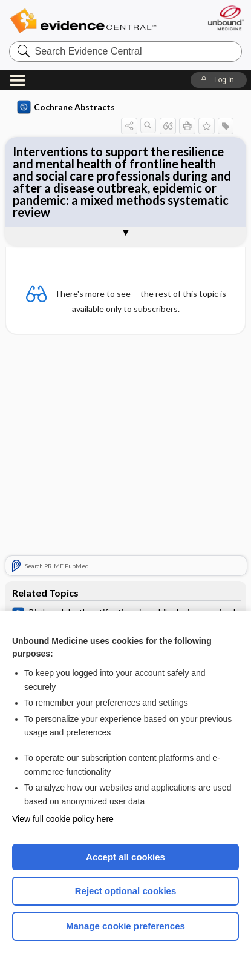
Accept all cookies (125, 857)
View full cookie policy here (63, 819)
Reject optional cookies (126, 891)
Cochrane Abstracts (66, 107)
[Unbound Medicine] (225, 18)
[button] (219, 80)
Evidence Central (83, 21)
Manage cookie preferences (125, 926)
